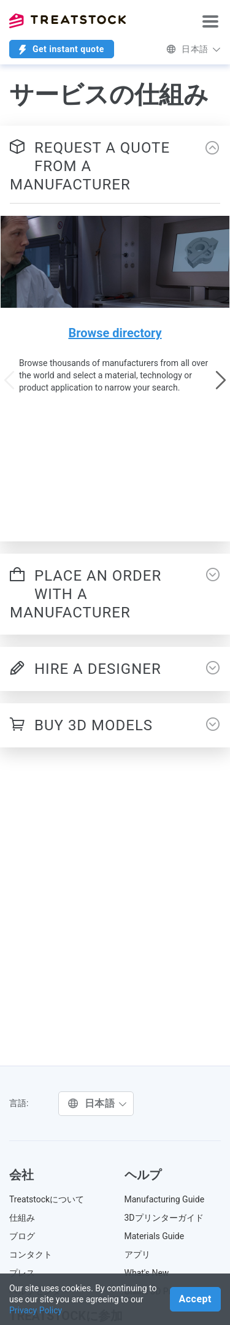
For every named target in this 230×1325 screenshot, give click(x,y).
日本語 (193, 49)
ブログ (22, 1236)
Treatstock (67, 20)
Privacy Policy (35, 1310)
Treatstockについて (46, 1199)
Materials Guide (155, 1236)
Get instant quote (61, 49)
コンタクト (30, 1254)
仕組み (22, 1218)
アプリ (137, 1254)
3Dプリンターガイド (164, 1218)
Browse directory (114, 333)
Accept (195, 1299)
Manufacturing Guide (165, 1199)
